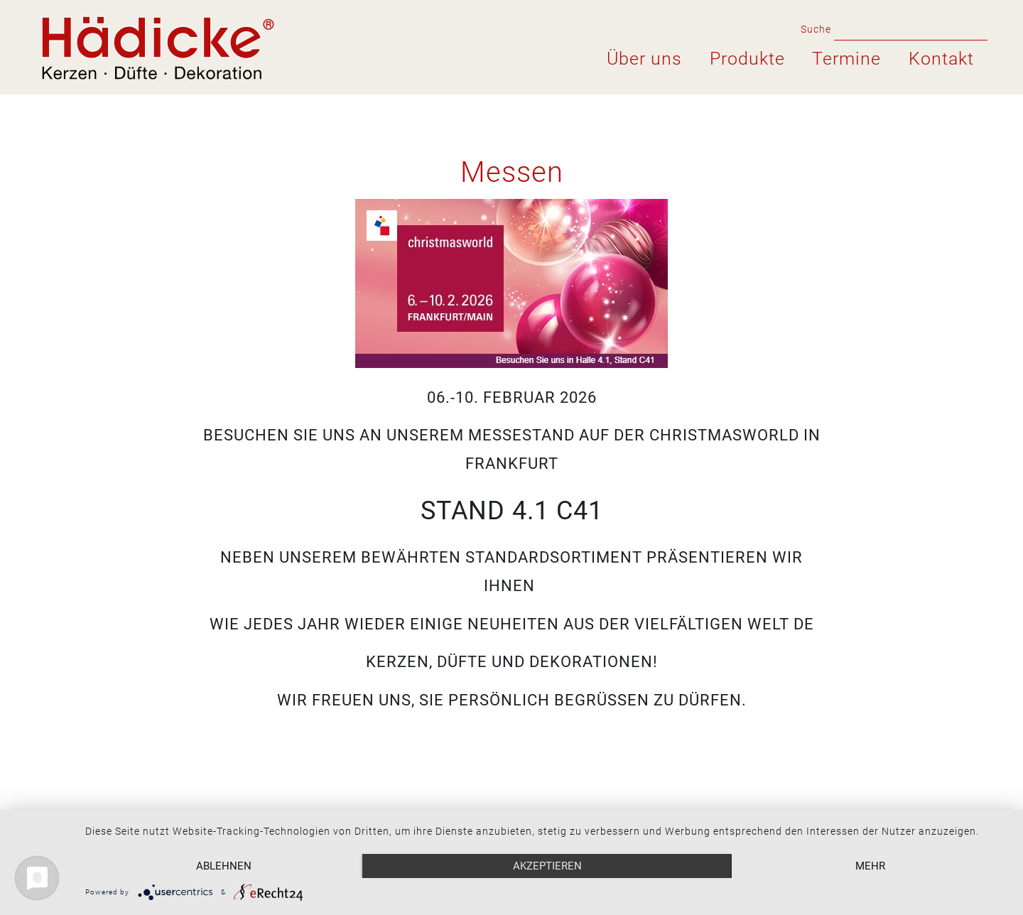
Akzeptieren (547, 866)
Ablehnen (223, 866)
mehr (870, 866)
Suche (814, 29)
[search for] (910, 28)
